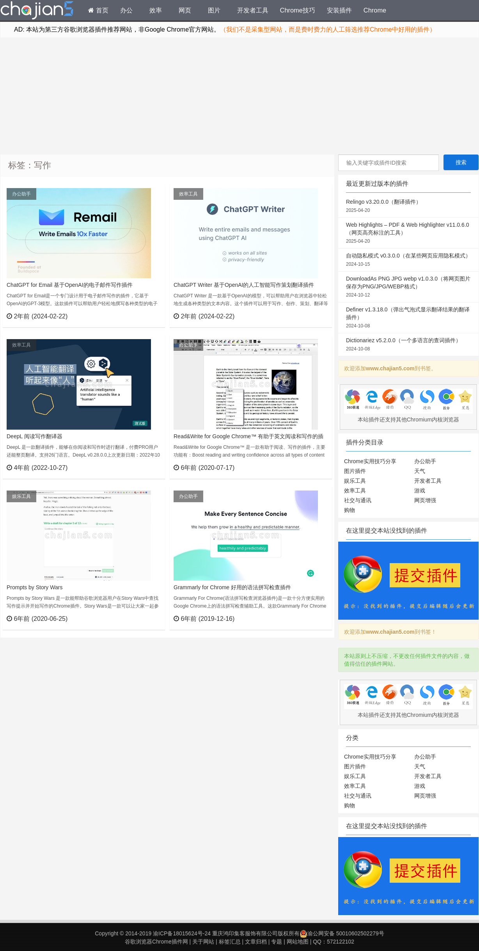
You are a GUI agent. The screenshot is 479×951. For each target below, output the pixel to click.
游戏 (419, 490)
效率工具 (188, 194)
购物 (349, 510)
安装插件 (339, 10)
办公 (126, 10)
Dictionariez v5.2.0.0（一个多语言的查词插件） (408, 345)
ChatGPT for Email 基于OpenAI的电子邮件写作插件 (70, 285)
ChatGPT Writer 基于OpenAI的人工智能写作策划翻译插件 (244, 285)
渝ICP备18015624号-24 (182, 933)
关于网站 (203, 942)
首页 (98, 10)
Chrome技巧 (297, 10)
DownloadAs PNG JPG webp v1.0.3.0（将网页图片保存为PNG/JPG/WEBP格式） (408, 287)
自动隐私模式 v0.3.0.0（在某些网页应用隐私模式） (408, 260)
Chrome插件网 (37, 11)
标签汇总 (230, 942)
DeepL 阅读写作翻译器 (34, 436)
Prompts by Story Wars (34, 587)
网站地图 (298, 942)
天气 (419, 471)
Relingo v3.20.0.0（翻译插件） (408, 206)
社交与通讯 (357, 500)
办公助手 (21, 194)
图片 (214, 10)
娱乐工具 (21, 496)
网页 (185, 10)
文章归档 (256, 942)
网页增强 (425, 500)
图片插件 (355, 471)
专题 (276, 942)
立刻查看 (145, 316)
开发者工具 (252, 10)
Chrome (375, 10)
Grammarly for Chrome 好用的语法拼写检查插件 (232, 587)
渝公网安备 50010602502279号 (342, 933)
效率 (155, 10)
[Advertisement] (239, 96)
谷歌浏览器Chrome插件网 (156, 942)
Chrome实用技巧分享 (370, 461)
